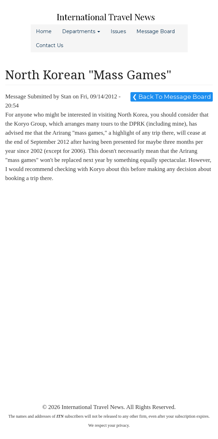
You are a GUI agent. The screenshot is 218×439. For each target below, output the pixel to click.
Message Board (155, 31)
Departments (81, 31)
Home (44, 31)
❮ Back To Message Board (171, 96)
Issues (118, 31)
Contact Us (49, 45)
